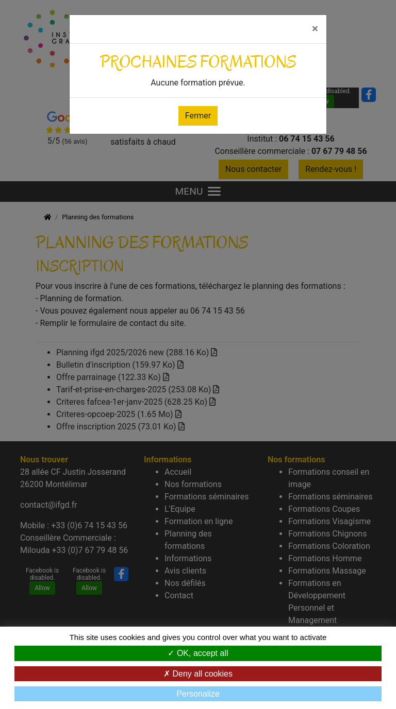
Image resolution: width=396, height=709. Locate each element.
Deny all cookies (198, 673)
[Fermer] (315, 29)
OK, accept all (198, 653)
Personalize (198, 693)
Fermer (198, 115)
